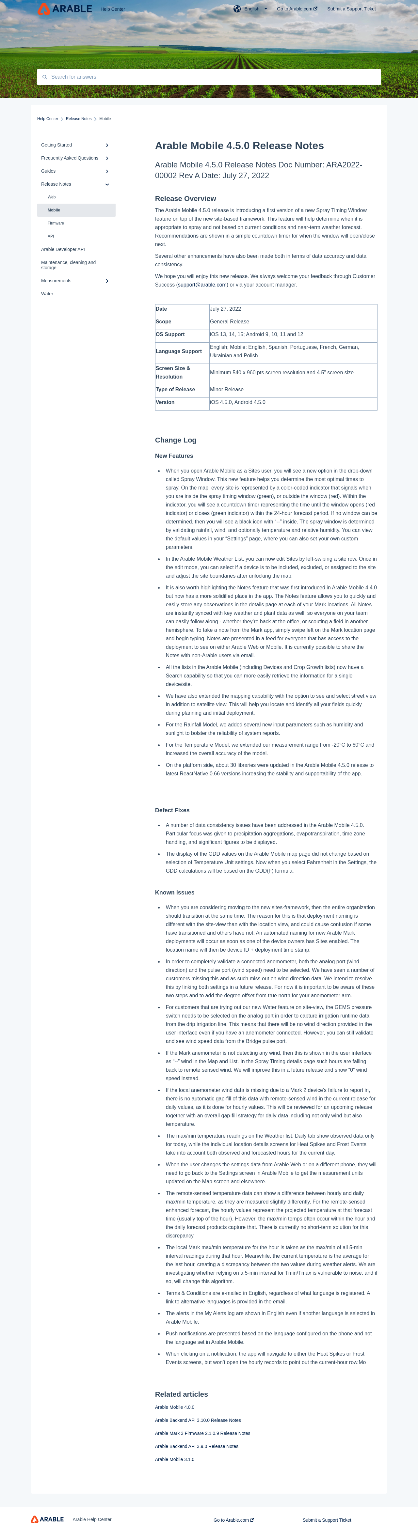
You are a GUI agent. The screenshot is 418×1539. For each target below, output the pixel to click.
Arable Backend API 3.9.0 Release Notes (196, 1446)
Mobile (54, 210)
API (51, 236)
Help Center (113, 9)
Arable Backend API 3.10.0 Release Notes (198, 1420)
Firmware (56, 223)
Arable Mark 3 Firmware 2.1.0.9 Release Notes (202, 1433)
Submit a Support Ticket (327, 1520)
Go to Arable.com (234, 1520)
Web (52, 197)
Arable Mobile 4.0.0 (175, 1407)
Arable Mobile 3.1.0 (175, 1459)
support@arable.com (202, 285)
